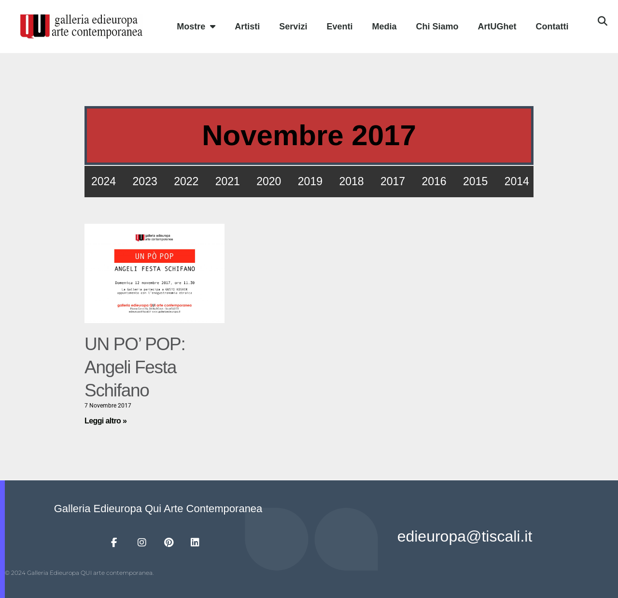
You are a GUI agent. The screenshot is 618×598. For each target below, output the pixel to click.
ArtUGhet (497, 26)
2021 (227, 181)
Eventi (339, 26)
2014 (517, 181)
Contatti (551, 26)
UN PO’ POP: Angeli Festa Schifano (134, 367)
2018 (351, 181)
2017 (392, 181)
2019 (310, 181)
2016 (434, 181)
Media (384, 26)
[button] (602, 21)
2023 (145, 181)
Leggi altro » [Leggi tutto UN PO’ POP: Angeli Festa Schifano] (105, 421)
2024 (103, 181)
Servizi (293, 26)
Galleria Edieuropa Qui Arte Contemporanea (158, 509)
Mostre (196, 26)
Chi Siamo (437, 26)
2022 (186, 181)
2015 (475, 181)
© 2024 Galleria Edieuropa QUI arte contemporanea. (79, 572)
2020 (268, 181)
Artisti (247, 26)
